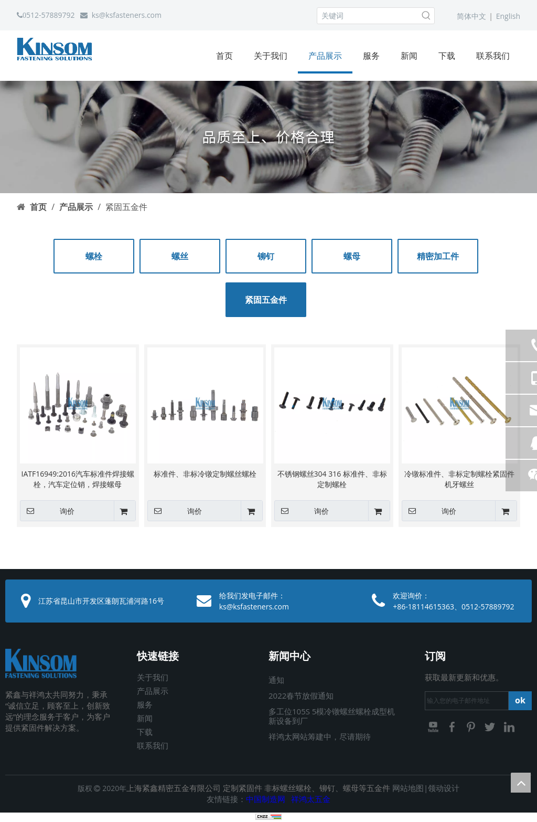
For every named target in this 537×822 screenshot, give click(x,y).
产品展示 (152, 691)
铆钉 (265, 256)
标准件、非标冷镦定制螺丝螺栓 (205, 474)
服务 (145, 704)
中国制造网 (265, 799)
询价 (47, 510)
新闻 (145, 718)
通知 (276, 680)
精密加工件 (438, 256)
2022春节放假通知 (301, 695)
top (521, 783)
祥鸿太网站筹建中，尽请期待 (319, 736)
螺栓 (93, 256)
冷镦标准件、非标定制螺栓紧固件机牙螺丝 (459, 479)
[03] (268, 137)
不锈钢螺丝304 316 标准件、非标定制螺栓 (332, 479)
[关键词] (367, 16)
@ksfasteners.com (130, 15)
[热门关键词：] (426, 16)
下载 (145, 731)
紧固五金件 (266, 299)
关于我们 (152, 677)
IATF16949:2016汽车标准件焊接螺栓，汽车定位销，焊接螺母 (78, 479)
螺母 (351, 256)
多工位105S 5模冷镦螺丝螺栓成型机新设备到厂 (331, 716)
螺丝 (179, 256)
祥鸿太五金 (310, 799)
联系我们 (152, 745)
